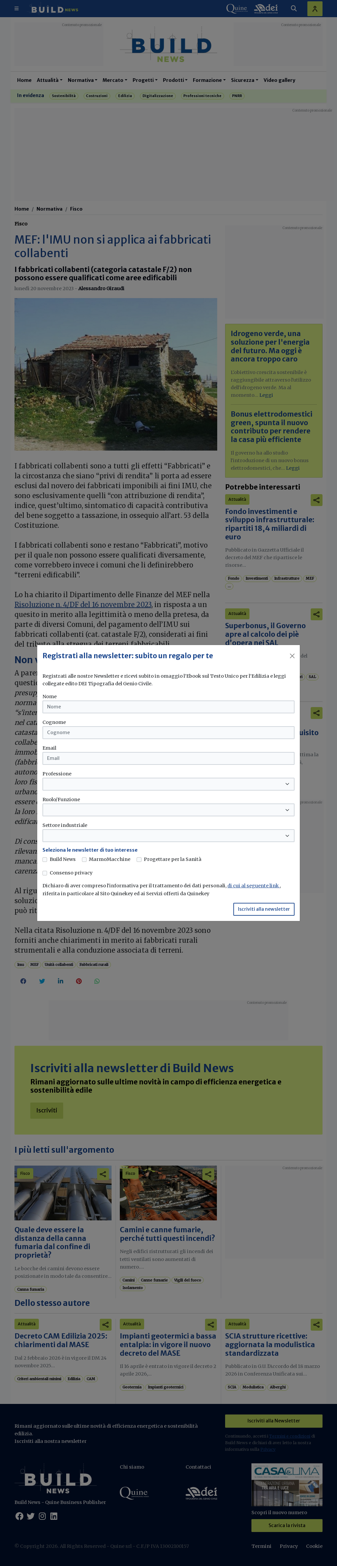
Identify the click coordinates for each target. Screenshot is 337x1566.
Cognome (54, 722)
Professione (56, 774)
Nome (49, 696)
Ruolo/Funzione (61, 799)
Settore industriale (64, 825)
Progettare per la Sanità (172, 859)
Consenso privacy (71, 873)
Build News (63, 859)
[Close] (292, 656)
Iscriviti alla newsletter (264, 909)
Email (49, 748)
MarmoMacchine (109, 859)
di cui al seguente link (253, 886)
